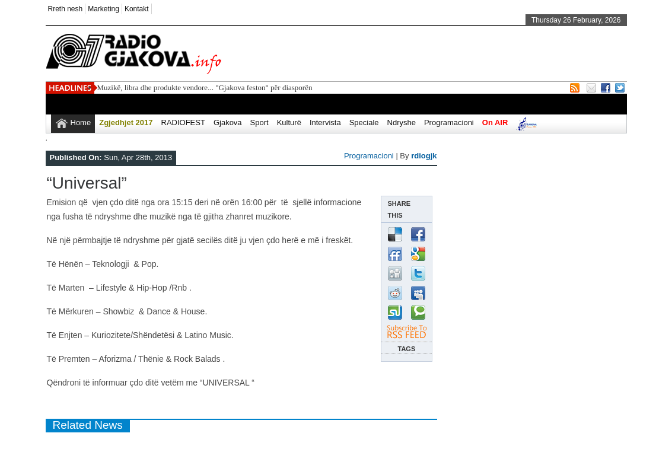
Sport (259, 122)
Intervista (325, 122)
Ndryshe (401, 122)
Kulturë (289, 122)
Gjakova (228, 122)
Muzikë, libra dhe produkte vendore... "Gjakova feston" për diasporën (205, 87)
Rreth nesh (65, 9)
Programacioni (449, 122)
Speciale (364, 122)
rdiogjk (424, 155)
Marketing (103, 9)
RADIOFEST (183, 122)
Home (81, 122)
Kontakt (137, 9)
